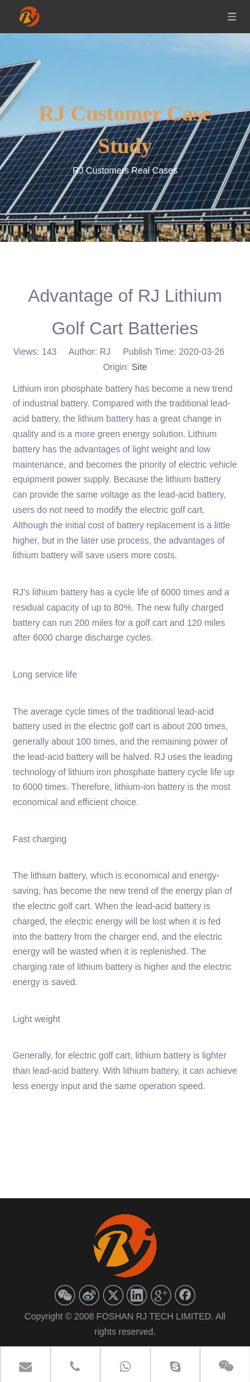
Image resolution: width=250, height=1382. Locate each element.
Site (139, 367)
